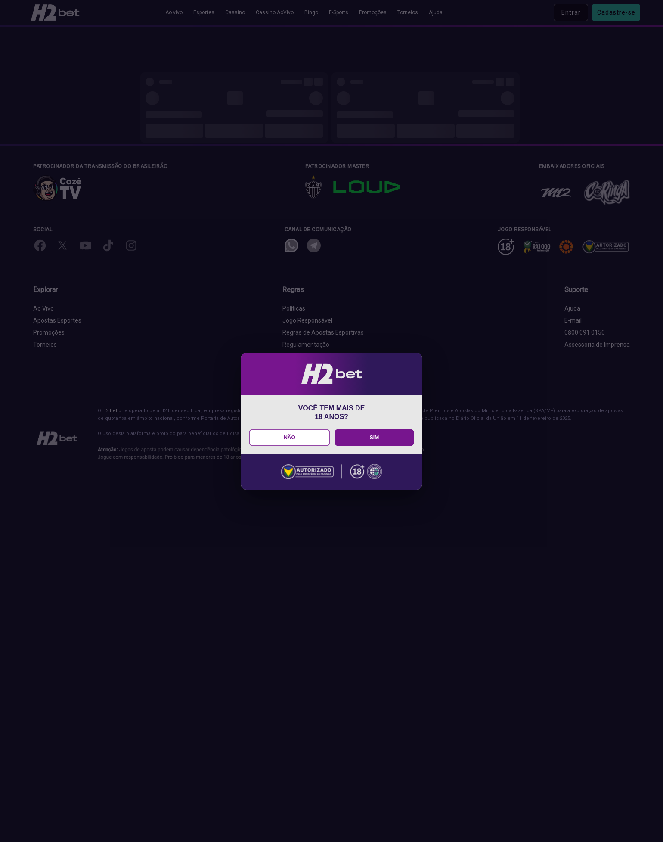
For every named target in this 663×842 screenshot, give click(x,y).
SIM (374, 438)
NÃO (289, 438)
